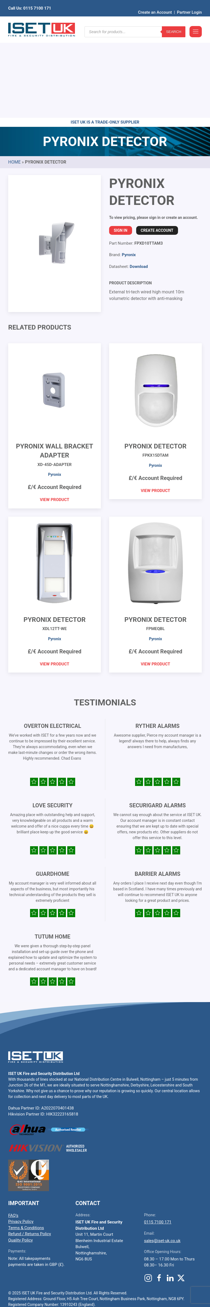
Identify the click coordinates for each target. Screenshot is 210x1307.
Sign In (120, 145)
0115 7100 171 (157, 1137)
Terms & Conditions (26, 1142)
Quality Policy (20, 1155)
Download (139, 181)
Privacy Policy (20, 1136)
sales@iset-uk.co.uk (162, 1155)
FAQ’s (13, 1130)
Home (14, 77)
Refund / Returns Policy (29, 1148)
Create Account (157, 145)
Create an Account (155, 4)
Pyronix (129, 169)
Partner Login (189, 4)
